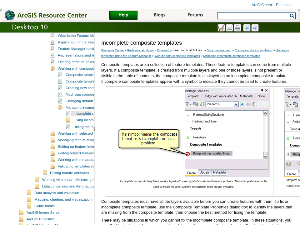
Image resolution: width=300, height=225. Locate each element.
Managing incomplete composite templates (231, 56)
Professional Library (140, 50)
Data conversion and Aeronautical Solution (76, 206)
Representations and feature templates (89, 75)
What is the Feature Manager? (82, 55)
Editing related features (76, 172)
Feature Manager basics (77, 68)
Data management (219, 50)
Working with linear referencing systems (74, 199)
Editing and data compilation (253, 50)
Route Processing (64, 36)
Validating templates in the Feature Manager (93, 186)
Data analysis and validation (56, 212)
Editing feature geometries (71, 42)
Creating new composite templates (93, 107)
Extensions (164, 50)
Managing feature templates (80, 159)
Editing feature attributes (69, 192)
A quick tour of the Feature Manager (86, 61)
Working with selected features (82, 153)
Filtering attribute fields (76, 81)
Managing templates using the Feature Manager (88, 49)
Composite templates (82, 94)
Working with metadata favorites (83, 179)
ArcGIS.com (262, 5)
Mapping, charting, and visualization (63, 219)
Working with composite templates (85, 88)
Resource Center (112, 50)
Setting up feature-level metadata (84, 166)
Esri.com (283, 5)
